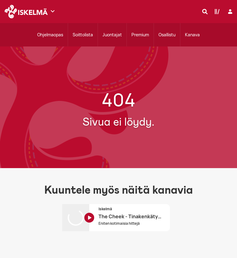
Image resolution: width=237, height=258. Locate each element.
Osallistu (167, 35)
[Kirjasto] (216, 11)
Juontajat (112, 35)
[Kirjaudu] (229, 11)
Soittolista (83, 35)
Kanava (192, 35)
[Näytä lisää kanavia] (52, 11)
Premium (140, 35)
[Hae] (203, 11)
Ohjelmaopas (50, 35)
